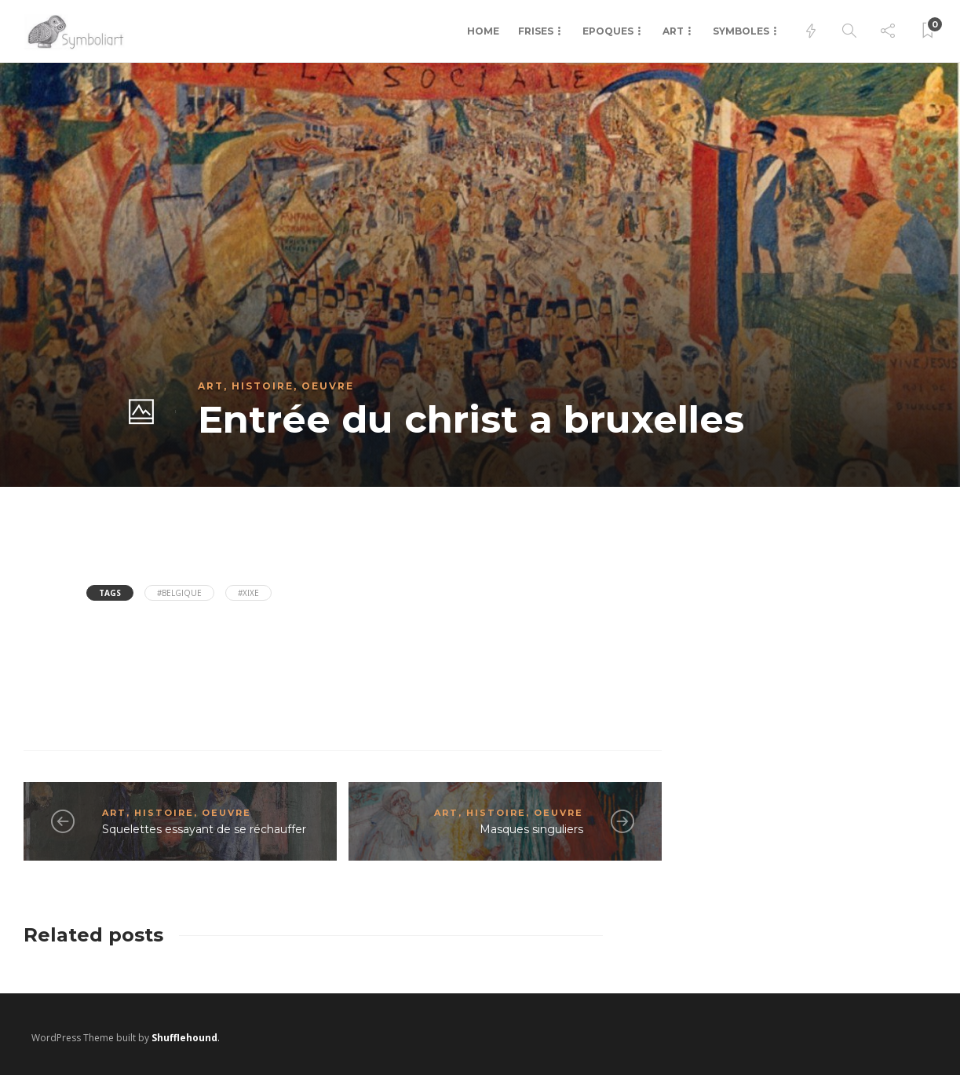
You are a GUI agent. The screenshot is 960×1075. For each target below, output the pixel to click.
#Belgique (179, 592)
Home (483, 31)
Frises (535, 31)
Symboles (741, 31)
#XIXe (248, 592)
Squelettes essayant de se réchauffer (204, 829)
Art (673, 31)
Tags (110, 592)
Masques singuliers (531, 829)
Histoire (263, 386)
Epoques (607, 31)
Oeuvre (327, 386)
